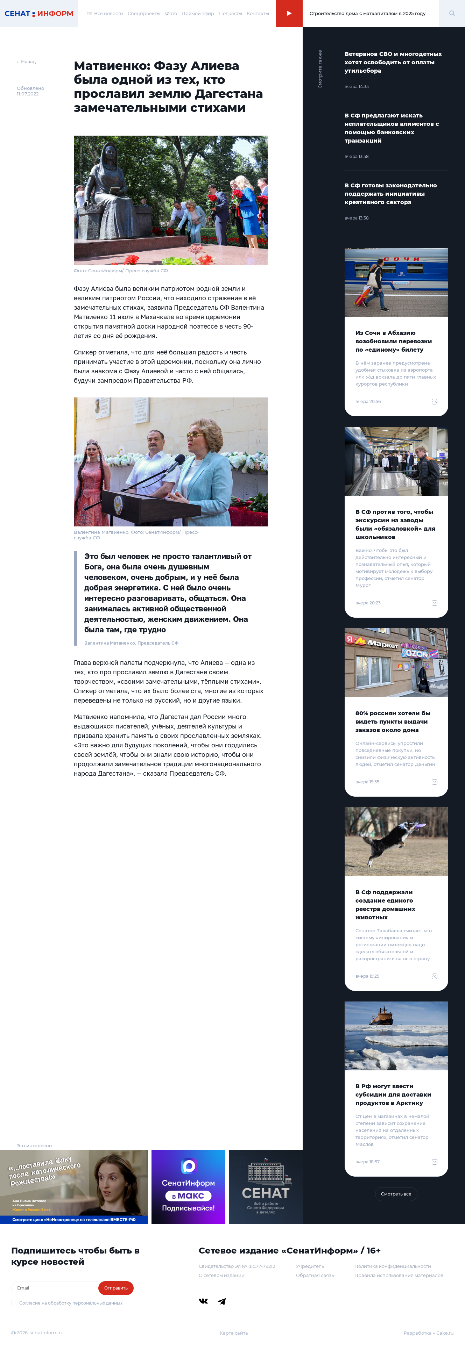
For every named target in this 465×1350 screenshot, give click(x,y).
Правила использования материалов (398, 1275)
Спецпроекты (144, 13)
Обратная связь (315, 1275)
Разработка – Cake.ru (429, 1333)
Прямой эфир (198, 13)
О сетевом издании (222, 1275)
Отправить (116, 1288)
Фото (171, 13)
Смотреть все (396, 1194)
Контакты (258, 13)
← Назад (26, 61)
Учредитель (310, 1266)
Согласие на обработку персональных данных (70, 1303)
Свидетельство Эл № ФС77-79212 (237, 1266)
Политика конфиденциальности (392, 1266)
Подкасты (230, 13)
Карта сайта (234, 1333)
